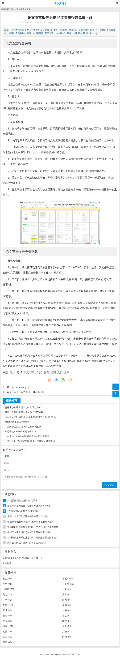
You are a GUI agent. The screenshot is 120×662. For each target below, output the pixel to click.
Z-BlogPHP (55, 654)
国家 (66, 599)
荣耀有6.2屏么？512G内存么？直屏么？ (23, 558)
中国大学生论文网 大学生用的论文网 (23, 426)
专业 (66, 626)
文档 (59, 372)
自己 (7, 578)
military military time (21, 387)
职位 (66, 621)
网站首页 (14, 9)
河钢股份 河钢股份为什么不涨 (22, 500)
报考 (7, 621)
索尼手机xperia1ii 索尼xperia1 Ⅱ (20, 431)
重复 (26, 372)
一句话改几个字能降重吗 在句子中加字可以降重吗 (30, 441)
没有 (66, 594)
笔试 (7, 637)
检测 (53, 372)
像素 (7, 615)
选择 (19, 372)
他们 (66, 610)
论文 (12, 372)
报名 (8, 626)
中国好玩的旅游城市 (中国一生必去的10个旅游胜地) (33, 527)
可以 (33, 372)
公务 (66, 589)
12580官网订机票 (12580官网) (22, 511)
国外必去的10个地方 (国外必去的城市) (26, 543)
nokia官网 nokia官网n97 (17, 422)
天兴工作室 (75, 654)
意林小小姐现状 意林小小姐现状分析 (23, 407)
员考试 (8, 589)
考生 (7, 584)
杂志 (23, 9)
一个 (7, 599)
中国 (8, 605)
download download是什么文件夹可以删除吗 (27, 436)
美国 (66, 605)
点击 (66, 631)
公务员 (68, 584)
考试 (67, 578)
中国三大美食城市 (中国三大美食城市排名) (28, 532)
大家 (66, 372)
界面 (46, 372)
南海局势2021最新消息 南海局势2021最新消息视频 (30, 417)
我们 (39, 372)
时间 (66, 637)
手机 (66, 615)
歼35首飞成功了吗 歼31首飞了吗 (28, 392)
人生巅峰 (7, 563)
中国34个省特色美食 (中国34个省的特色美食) (30, 521)
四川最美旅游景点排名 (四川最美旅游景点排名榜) (32, 537)
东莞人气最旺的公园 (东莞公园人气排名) (27, 516)
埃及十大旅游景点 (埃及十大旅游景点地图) (28, 505)
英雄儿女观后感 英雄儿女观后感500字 (24, 412)
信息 (7, 642)
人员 (7, 631)
